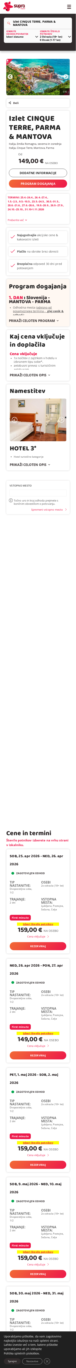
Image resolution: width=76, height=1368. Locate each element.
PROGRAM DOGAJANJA (38, 184)
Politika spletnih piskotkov (21, 1353)
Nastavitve (32, 1361)
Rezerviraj (38, 946)
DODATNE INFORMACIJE (38, 173)
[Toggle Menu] (69, 6)
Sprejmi (12, 1361)
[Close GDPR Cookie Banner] (47, 1361)
